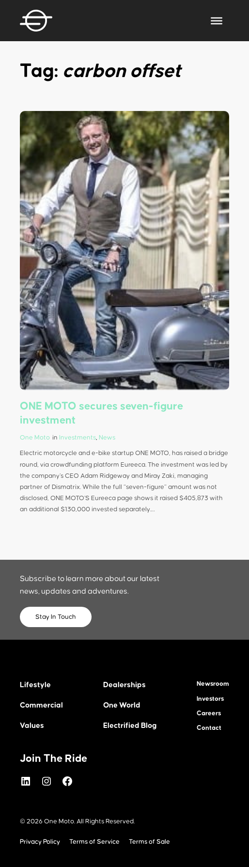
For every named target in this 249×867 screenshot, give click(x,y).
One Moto (35, 437)
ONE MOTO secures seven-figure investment (101, 413)
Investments (77, 437)
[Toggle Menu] (216, 20)
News (107, 437)
